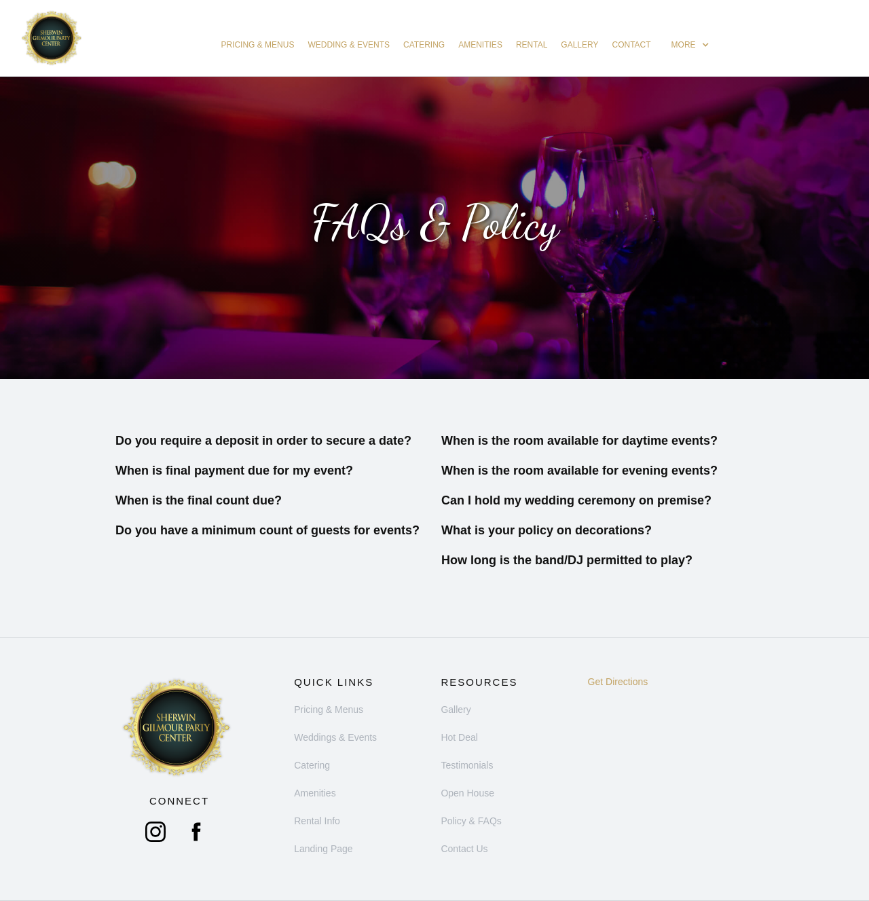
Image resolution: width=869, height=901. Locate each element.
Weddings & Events (335, 737)
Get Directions (618, 681)
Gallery (579, 45)
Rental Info (317, 820)
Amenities (480, 45)
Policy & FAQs (471, 820)
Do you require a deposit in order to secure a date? (263, 440)
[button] (690, 44)
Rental (531, 45)
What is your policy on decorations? (546, 530)
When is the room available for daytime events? (579, 440)
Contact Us (464, 848)
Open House (467, 793)
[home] (52, 38)
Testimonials (467, 765)
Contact (631, 45)
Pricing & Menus (257, 45)
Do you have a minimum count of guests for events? (267, 530)
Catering (312, 765)
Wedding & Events (349, 45)
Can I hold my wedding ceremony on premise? (576, 500)
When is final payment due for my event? (234, 470)
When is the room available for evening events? (579, 470)
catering (424, 45)
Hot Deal (459, 737)
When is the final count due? (198, 500)
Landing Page (323, 848)
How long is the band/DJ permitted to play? (566, 560)
